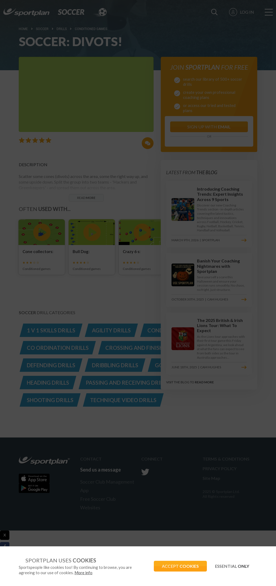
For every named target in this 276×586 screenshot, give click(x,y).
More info (83, 572)
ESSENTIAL (232, 566)
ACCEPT (180, 566)
